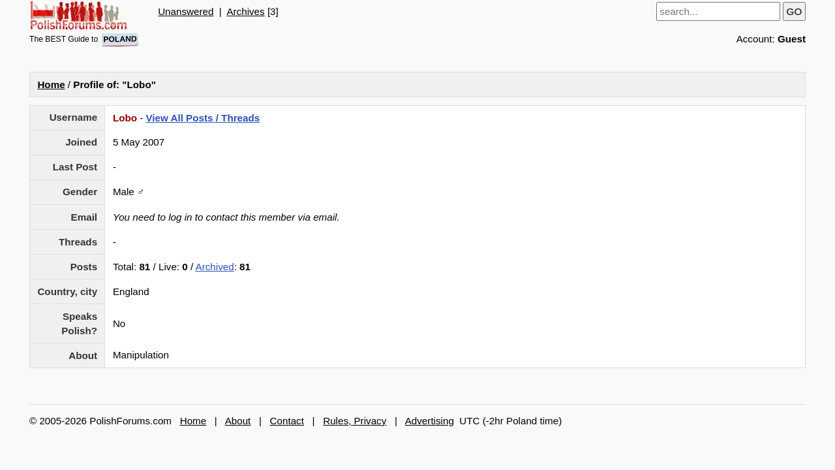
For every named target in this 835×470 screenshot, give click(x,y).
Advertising (429, 420)
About (238, 420)
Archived (215, 266)
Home (51, 84)
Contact (287, 420)
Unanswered (185, 11)
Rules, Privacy (354, 420)
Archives (245, 11)
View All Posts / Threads (202, 117)
